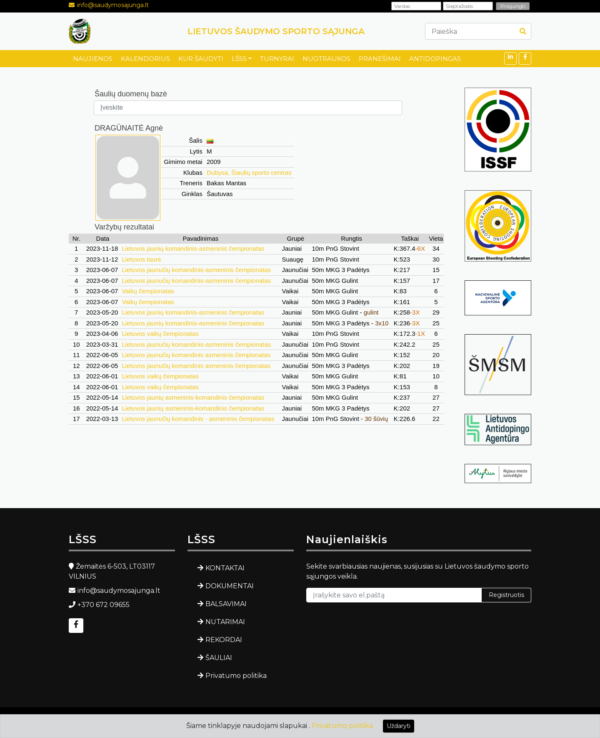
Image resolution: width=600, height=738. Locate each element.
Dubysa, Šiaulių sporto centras (249, 172)
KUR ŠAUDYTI (200, 59)
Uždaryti (398, 726)
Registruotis (506, 595)
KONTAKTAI (225, 568)
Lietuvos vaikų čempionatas (160, 333)
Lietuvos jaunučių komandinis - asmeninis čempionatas (198, 418)
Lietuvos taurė (141, 259)
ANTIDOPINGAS (435, 59)
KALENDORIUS (145, 59)
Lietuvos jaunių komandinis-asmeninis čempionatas (193, 248)
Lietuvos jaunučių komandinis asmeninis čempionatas (196, 354)
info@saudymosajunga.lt (113, 5)
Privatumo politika (236, 676)
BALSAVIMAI (226, 604)
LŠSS (239, 59)
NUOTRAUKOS (326, 59)
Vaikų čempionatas (148, 291)
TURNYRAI (277, 59)
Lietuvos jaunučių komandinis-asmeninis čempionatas (196, 269)
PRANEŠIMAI (380, 59)
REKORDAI (223, 640)
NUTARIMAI (225, 622)
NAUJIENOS (92, 59)
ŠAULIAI (218, 658)
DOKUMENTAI (229, 586)
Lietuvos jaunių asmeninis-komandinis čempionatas (193, 397)
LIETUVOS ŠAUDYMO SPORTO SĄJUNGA (276, 31)
